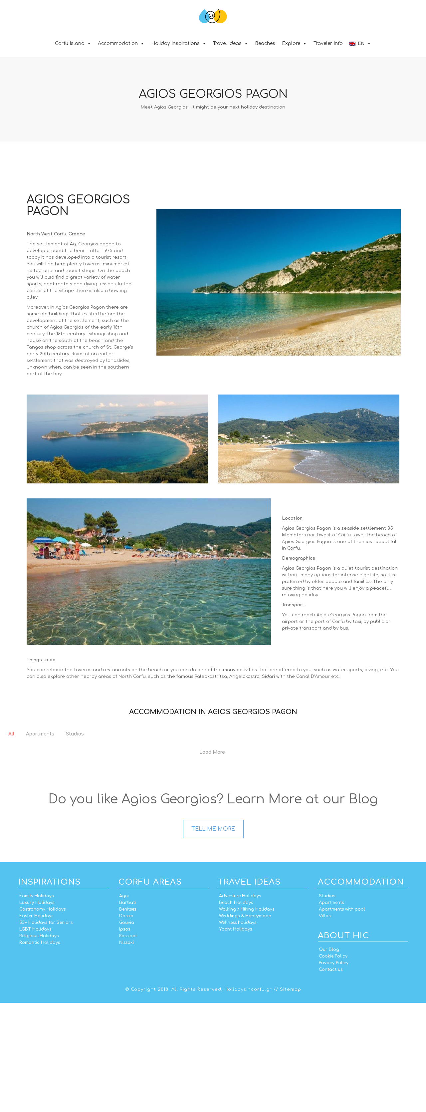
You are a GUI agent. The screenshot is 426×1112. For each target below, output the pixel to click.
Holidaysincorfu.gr (248, 1098)
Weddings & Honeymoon (245, 1025)
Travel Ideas (230, 43)
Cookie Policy (333, 1065)
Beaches (265, 43)
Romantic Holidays (39, 1051)
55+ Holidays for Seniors (46, 1031)
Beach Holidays (236, 1011)
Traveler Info (328, 43)
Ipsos (124, 1038)
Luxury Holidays (36, 1011)
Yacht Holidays (235, 1038)
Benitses (127, 1018)
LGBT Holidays (35, 1038)
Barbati (127, 1011)
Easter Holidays (36, 1025)
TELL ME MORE (213, 938)
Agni (124, 1005)
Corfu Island (73, 43)
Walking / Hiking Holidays (246, 1018)
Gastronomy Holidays (42, 1018)
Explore (294, 43)
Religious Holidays (39, 1045)
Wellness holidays (237, 1031)
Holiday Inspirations (178, 43)
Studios (327, 1005)
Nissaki (126, 1051)
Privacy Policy (333, 1072)
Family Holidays (36, 1005)
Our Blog (329, 1058)
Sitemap (290, 1098)
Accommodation (121, 43)
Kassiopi (127, 1045)
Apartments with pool (342, 1018)
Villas (324, 1025)
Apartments (331, 1011)
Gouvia (126, 1031)
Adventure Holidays (240, 1005)
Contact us (330, 1078)
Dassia (126, 1025)
